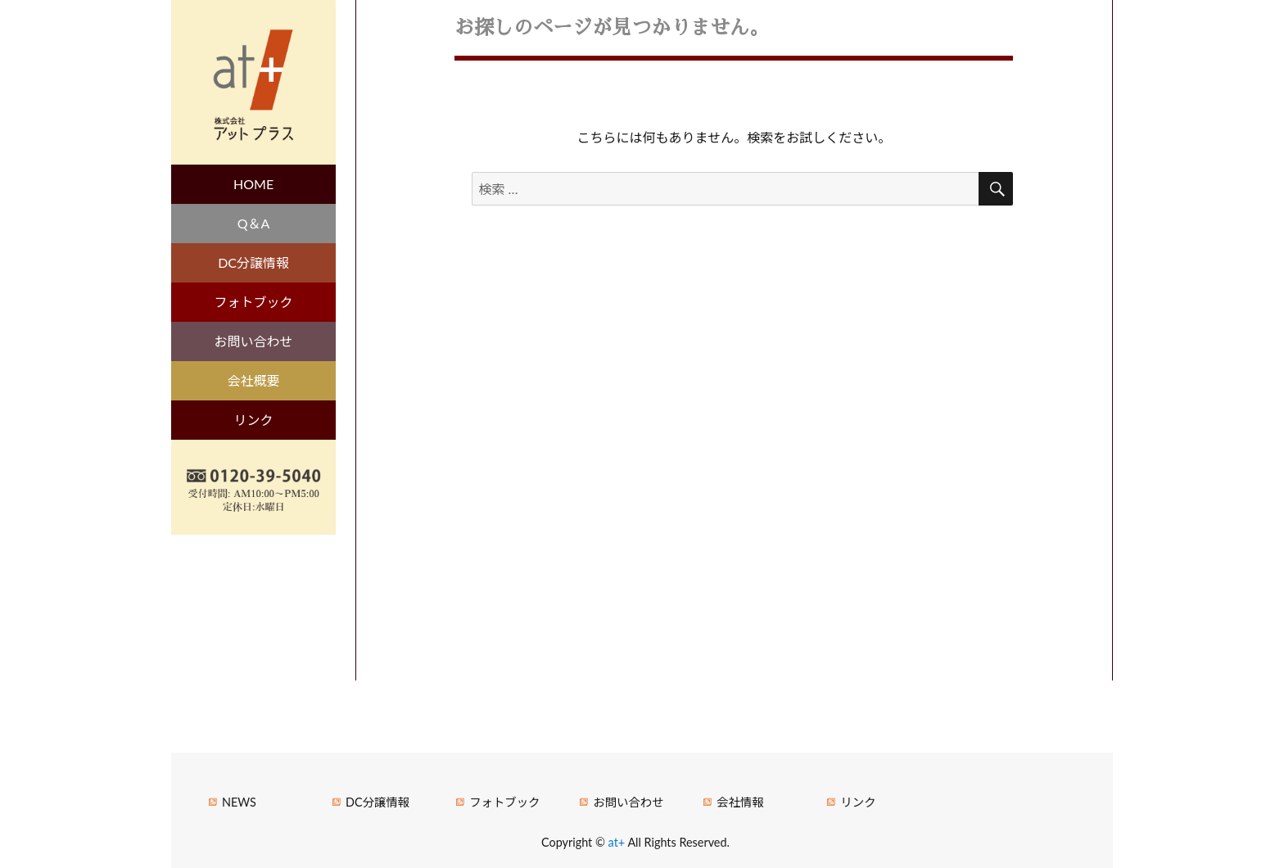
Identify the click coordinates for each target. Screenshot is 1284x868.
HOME (253, 184)
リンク (254, 419)
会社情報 (740, 802)
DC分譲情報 (253, 262)
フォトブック (254, 302)
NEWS (239, 802)
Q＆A (253, 223)
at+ (618, 842)
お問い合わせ (254, 341)
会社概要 (254, 380)
